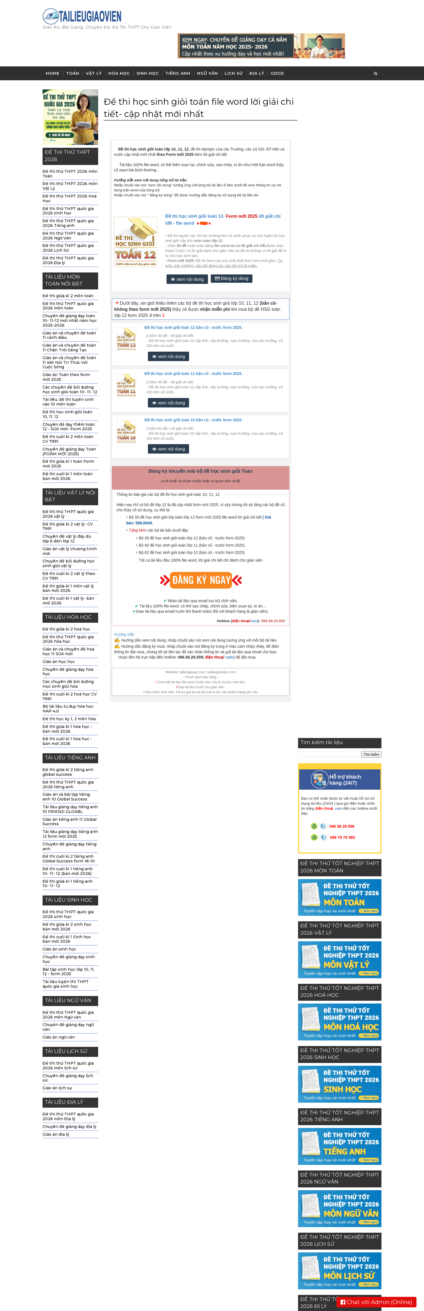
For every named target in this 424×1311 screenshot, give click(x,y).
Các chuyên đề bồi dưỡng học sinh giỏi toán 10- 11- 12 (72, 366)
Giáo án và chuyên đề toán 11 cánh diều (72, 311)
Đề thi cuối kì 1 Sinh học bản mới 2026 (69, 915)
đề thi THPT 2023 (185, 1253)
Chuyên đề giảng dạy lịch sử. (70, 1054)
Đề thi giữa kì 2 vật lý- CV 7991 (70, 502)
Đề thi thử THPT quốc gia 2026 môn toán (70, 282)
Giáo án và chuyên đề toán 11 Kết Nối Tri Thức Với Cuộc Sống (72, 338)
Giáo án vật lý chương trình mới (72, 527)
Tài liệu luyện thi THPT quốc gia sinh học (68, 960)
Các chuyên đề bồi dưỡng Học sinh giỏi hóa (70, 660)
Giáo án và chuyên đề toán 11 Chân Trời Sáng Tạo (72, 324)
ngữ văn (175, 1220)
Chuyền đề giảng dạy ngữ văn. (70, 1003)
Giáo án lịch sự (60, 1064)
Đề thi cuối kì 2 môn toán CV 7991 (70, 415)
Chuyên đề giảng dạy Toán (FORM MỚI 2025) (72, 427)
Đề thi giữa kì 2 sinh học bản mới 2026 (69, 903)
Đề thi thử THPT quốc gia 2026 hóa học (70, 615)
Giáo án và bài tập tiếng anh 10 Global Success (69, 773)
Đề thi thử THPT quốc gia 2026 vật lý (70, 490)
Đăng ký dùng (232, 254)
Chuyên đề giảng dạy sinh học (71, 935)
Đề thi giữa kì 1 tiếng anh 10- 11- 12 (70, 860)
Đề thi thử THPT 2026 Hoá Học (72, 175)
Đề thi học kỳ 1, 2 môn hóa (71, 695)
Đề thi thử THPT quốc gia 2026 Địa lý (70, 237)
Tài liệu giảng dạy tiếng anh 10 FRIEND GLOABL (73, 785)
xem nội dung (187, 255)
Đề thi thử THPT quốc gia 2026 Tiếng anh (70, 199)
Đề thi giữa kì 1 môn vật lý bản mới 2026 (71, 564)
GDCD (280, 49)
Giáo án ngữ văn (61, 1013)
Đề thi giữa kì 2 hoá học (69, 605)
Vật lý (97, 49)
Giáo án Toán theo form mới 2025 (69, 353)
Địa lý (259, 49)
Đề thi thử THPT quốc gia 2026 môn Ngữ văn (70, 991)
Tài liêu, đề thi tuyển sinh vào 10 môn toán (70, 378)
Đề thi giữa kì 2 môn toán (70, 272)
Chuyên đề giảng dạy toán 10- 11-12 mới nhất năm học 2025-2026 (72, 297)
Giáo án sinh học (62, 925)
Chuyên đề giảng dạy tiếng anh (72, 822)
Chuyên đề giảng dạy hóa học (70, 648)
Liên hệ (274, 1176)
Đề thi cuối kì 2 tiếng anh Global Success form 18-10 (71, 835)
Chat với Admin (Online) (376, 1302)
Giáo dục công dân (188, 1264)
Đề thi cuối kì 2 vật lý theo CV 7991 (71, 552)
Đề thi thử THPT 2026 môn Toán (72, 150)
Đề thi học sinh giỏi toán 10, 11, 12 (70, 391)
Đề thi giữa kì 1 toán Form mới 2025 (71, 440)
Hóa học (122, 49)
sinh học (175, 1198)
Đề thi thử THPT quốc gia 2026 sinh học (70, 187)
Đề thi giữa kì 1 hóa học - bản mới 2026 (70, 705)
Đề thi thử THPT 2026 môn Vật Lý (72, 162)
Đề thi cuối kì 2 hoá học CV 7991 (72, 672)
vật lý (172, 1176)
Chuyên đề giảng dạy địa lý (72, 1102)
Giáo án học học (61, 638)
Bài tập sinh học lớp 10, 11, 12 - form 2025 (71, 948)
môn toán (176, 1165)
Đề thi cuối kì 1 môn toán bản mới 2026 (70, 452)
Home (55, 49)
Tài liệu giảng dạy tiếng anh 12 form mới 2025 (73, 810)
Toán (75, 49)
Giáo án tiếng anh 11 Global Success (72, 798)
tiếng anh (176, 1209)
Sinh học (150, 49)
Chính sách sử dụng (286, 1186)
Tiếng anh (180, 49)
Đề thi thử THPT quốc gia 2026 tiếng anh (70, 760)
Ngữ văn (210, 49)
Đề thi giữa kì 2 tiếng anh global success (70, 748)
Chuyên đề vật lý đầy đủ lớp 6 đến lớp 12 (69, 515)
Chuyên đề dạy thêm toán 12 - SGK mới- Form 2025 (71, 403)
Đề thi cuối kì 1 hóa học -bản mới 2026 (70, 717)
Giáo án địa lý (58, 1110)
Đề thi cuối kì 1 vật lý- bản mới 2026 (71, 577)
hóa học (175, 1187)
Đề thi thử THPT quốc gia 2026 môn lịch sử (70, 1042)
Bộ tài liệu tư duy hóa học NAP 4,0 (70, 685)
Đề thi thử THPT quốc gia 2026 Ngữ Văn (70, 212)
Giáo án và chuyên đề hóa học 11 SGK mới (71, 628)
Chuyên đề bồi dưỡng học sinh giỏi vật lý (71, 540)
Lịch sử (236, 49)
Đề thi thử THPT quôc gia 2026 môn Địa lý (70, 1093)
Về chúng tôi (279, 1167)
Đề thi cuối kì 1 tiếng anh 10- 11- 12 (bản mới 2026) (70, 847)
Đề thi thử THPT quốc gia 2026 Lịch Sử (70, 224)
